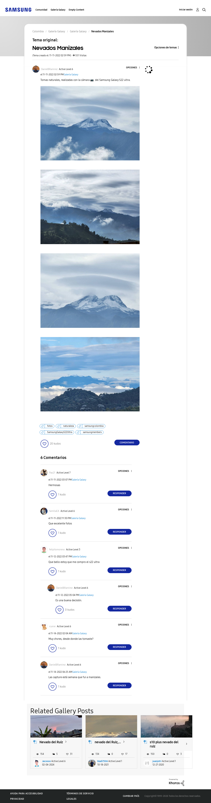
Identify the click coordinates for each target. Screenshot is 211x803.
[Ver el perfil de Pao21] (52, 472)
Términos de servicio (80, 793)
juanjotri (157, 761)
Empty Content (76, 9)
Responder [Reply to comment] (119, 493)
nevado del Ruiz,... (108, 742)
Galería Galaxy (58, 9)
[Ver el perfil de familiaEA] (54, 511)
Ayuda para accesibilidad (26, 793)
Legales (72, 798)
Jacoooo (46, 761)
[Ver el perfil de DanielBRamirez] (49, 69)
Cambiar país (131, 796)
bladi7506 (102, 761)
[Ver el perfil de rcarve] (52, 626)
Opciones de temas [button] (165, 47)
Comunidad (41, 9)
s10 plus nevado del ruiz (164, 744)
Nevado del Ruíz (51, 742)
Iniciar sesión (186, 9)
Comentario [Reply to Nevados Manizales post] (127, 442)
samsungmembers (92, 432)
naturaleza (68, 426)
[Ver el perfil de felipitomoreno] (57, 549)
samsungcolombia (94, 426)
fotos (49, 426)
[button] (134, 67)
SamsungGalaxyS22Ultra (59, 432)
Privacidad (17, 798)
